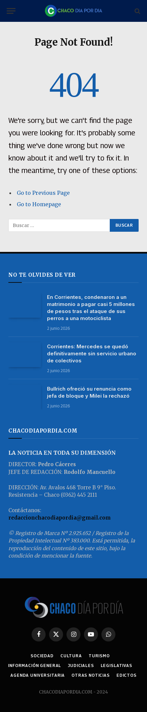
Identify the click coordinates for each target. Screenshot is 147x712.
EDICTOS (126, 675)
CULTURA (71, 655)
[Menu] (11, 10)
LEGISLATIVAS (116, 665)
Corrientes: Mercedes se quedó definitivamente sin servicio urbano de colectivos (91, 353)
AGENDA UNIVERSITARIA (37, 675)
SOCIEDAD (42, 655)
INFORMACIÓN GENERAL (34, 665)
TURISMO (99, 655)
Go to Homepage (39, 204)
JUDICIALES (81, 665)
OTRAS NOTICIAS (90, 675)
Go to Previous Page (43, 192)
